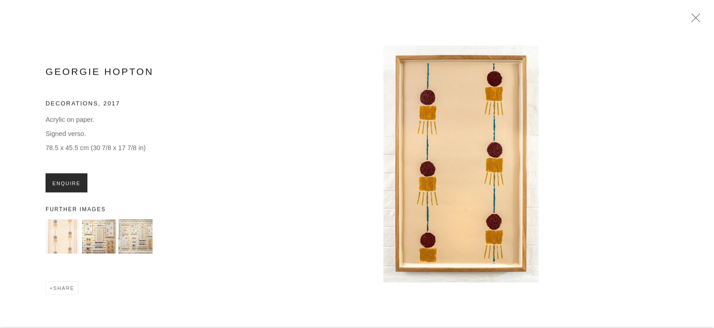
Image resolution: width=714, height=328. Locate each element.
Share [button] (63, 290)
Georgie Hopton (99, 74)
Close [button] (693, 20)
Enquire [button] (66, 185)
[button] (63, 239)
